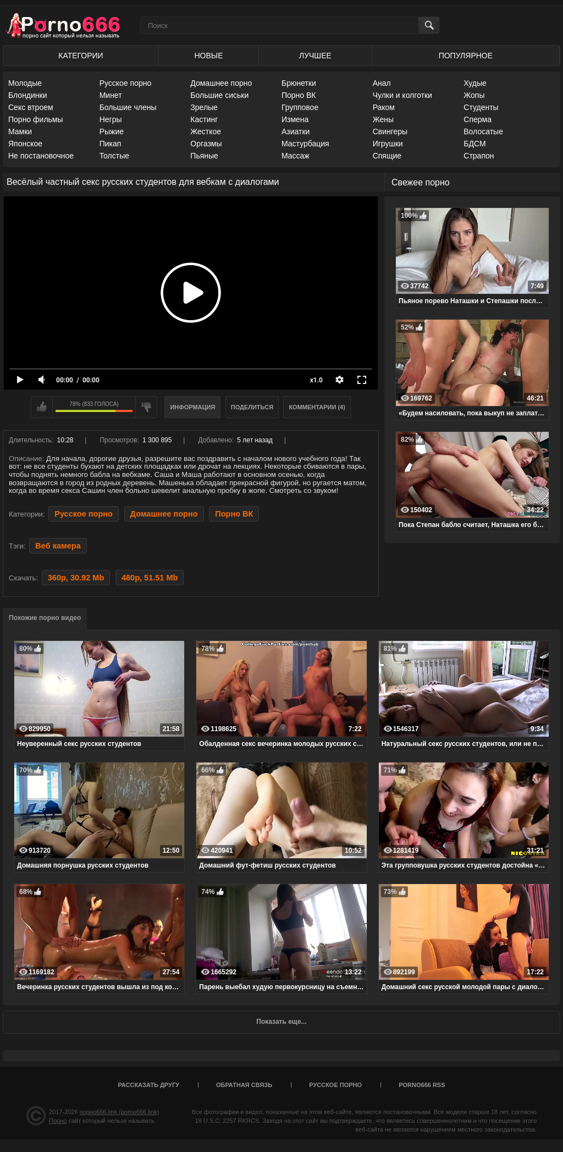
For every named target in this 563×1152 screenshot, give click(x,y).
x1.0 (316, 380)
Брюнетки (299, 83)
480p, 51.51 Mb (150, 577)
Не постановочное (41, 155)
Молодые (25, 83)
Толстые (114, 155)
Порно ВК (299, 95)
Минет (111, 95)
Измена (295, 119)
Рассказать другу (148, 1085)
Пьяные (204, 155)
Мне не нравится (146, 407)
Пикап (111, 143)
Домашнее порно (221, 83)
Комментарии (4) (317, 407)
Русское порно (126, 83)
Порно (58, 1120)
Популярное (466, 55)
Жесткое (205, 131)
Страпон (478, 155)
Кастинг (204, 119)
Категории (80, 55)
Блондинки (27, 95)
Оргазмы (206, 143)
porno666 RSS (422, 1085)
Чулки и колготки (402, 95)
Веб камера (57, 545)
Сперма (477, 119)
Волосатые (483, 131)
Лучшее (315, 55)
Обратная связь (244, 1085)
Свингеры (390, 131)
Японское (25, 143)
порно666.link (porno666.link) (119, 1112)
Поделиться (252, 407)
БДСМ (474, 143)
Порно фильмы (35, 119)
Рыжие (112, 131)
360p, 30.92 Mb (76, 577)
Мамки (20, 131)
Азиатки (296, 131)
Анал (382, 83)
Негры (111, 119)
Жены (383, 119)
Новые (208, 55)
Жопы (473, 95)
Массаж (296, 155)
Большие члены (128, 107)
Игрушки (388, 143)
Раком (384, 107)
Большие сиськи (219, 95)
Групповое (300, 107)
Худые (475, 83)
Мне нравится (42, 407)
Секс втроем (30, 107)
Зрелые (204, 107)
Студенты (480, 107)
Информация (192, 407)
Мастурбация (305, 143)
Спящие (387, 155)
